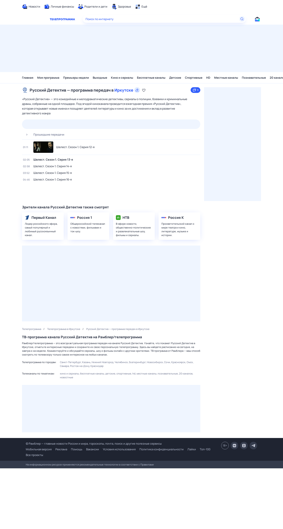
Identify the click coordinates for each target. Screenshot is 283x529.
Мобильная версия (39, 449)
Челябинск (121, 362)
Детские (175, 78)
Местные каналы (226, 78)
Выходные (100, 78)
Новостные (66, 377)
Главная (27, 78)
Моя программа (48, 78)
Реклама (61, 449)
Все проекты (34, 455)
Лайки (191, 449)
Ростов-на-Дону (79, 366)
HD (208, 78)
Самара (64, 366)
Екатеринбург (137, 362)
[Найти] (242, 19)
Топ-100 (205, 449)
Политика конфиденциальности (161, 449)
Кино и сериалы (122, 78)
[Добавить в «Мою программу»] (144, 90)
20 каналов (186, 373)
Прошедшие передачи (43, 135)
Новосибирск (155, 362)
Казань (86, 362)
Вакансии (92, 449)
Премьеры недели (76, 78)
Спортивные (193, 78)
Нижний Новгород (102, 362)
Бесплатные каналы (151, 78)
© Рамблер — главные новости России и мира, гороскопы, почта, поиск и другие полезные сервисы (94, 444)
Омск (190, 362)
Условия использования (119, 449)
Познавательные (254, 78)
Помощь (76, 449)
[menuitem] (31, 6)
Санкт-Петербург (70, 362)
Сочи (167, 362)
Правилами (147, 464)
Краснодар (97, 366)
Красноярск (178, 362)
